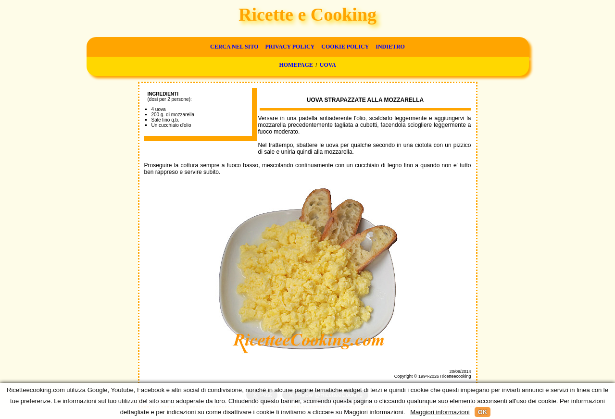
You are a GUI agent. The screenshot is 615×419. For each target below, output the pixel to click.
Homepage (296, 65)
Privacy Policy (289, 46)
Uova (328, 65)
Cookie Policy (345, 46)
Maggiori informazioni (440, 412)
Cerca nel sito (234, 46)
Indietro (390, 46)
